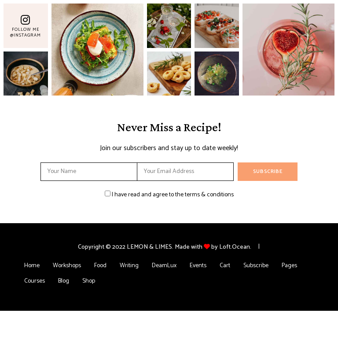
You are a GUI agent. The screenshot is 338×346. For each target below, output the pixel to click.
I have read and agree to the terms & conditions (173, 195)
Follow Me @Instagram (25, 32)
